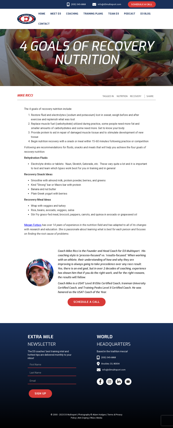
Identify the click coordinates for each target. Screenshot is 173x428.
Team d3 (113, 13)
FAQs (92, 418)
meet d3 (55, 13)
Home (41, 13)
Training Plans (93, 13)
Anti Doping (83, 418)
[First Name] (52, 365)
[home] (26, 19)
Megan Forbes (32, 225)
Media (99, 418)
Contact (44, 23)
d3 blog (145, 13)
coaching (72, 13)
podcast (129, 13)
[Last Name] (52, 373)
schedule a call (86, 302)
